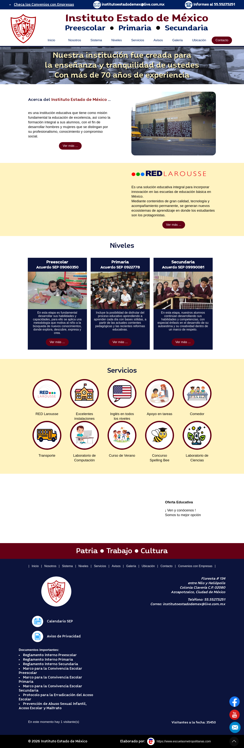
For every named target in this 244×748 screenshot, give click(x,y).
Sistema (96, 40)
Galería (177, 40)
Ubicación (199, 40)
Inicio (51, 40)
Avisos (158, 40)
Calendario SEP (60, 621)
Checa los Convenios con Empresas (44, 4)
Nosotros (74, 40)
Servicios (137, 40)
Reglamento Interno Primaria (48, 659)
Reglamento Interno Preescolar (50, 655)
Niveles (116, 40)
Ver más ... (70, 146)
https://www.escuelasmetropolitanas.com (184, 741)
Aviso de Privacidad (64, 636)
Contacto (221, 40)
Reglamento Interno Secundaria (50, 664)
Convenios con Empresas (195, 566)
